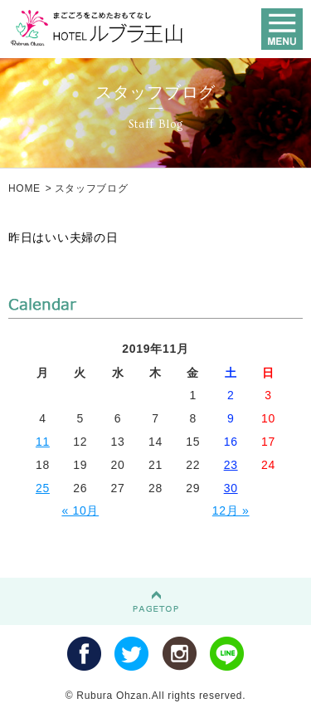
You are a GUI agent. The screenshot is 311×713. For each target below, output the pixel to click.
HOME (24, 188)
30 (231, 488)
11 (43, 441)
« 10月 (80, 510)
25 (43, 488)
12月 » (231, 510)
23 (231, 464)
